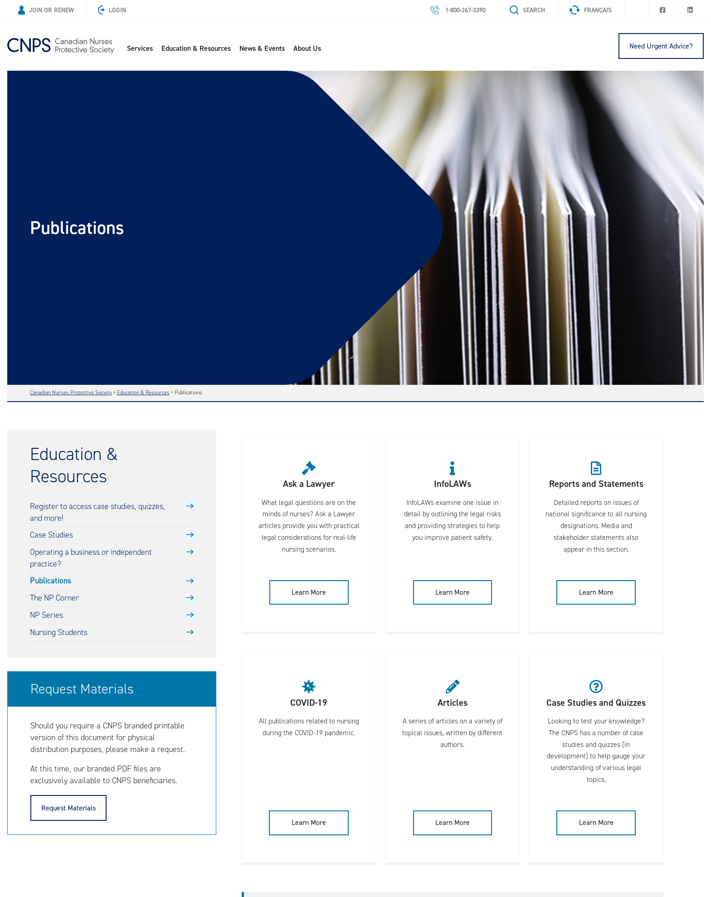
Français (590, 10)
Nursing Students (59, 633)
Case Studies (51, 535)
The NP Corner (55, 599)
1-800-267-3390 (458, 10)
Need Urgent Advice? (661, 46)
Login (112, 10)
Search (527, 10)
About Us (310, 48)
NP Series (46, 616)
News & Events (264, 48)
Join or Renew (46, 10)
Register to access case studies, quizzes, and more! (98, 513)
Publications (51, 582)
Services (143, 48)
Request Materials (68, 809)
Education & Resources (199, 48)
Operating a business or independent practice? (92, 559)
